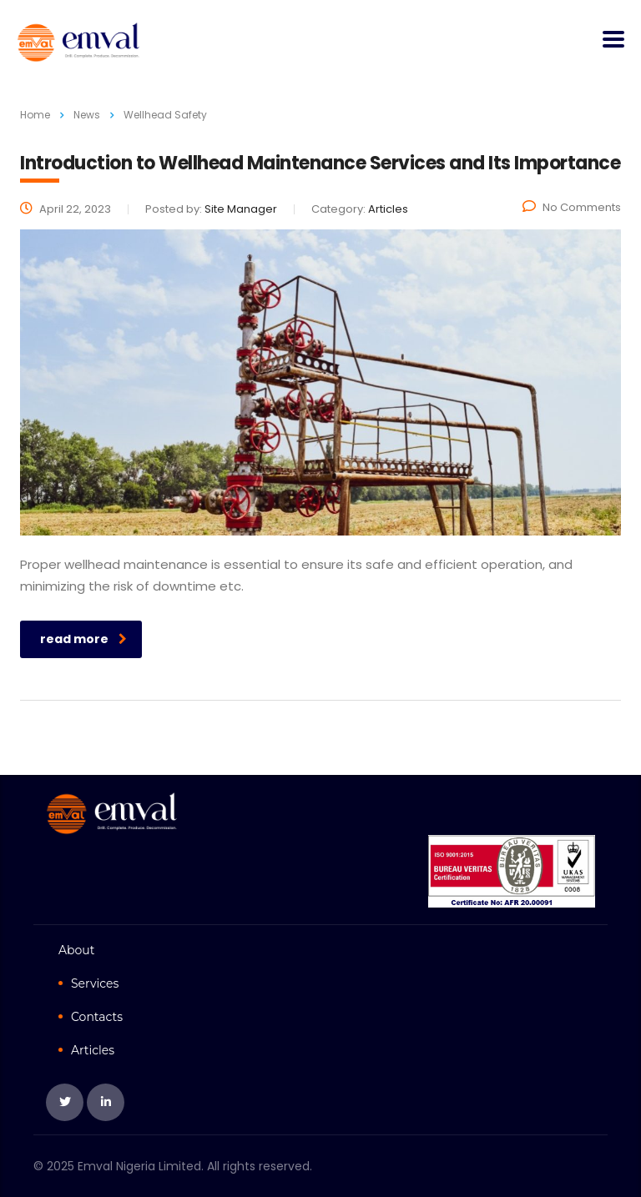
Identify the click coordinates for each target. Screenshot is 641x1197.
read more (83, 639)
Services (95, 983)
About (76, 950)
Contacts (97, 1016)
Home (35, 115)
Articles (92, 1050)
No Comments (571, 207)
